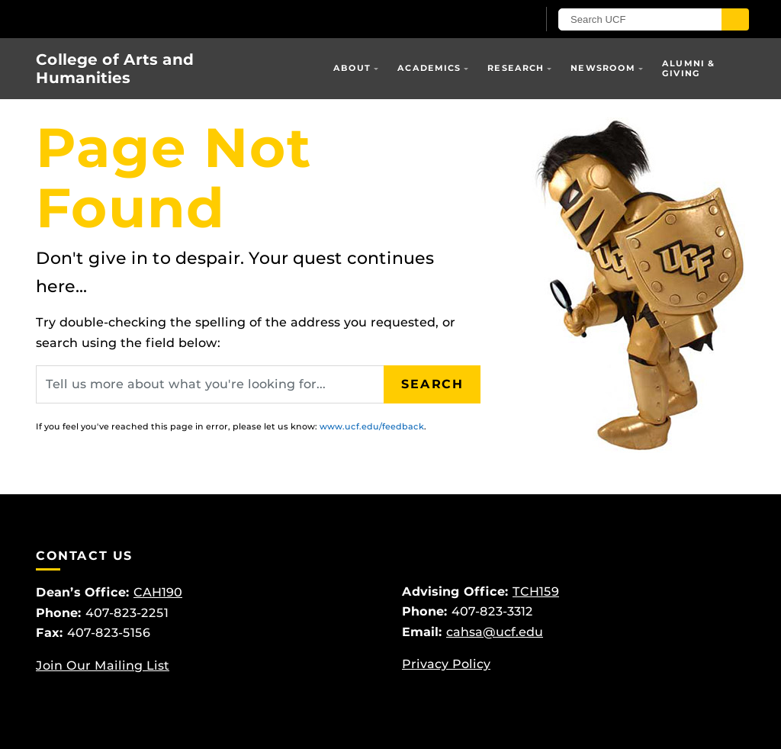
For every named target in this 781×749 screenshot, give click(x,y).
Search (432, 384)
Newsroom (602, 68)
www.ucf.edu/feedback (372, 426)
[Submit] (735, 19)
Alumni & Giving (688, 68)
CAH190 (157, 592)
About (352, 68)
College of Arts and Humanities (115, 68)
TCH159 (536, 591)
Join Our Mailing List (102, 665)
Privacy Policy (446, 664)
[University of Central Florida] (145, 19)
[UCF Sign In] (487, 20)
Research (515, 68)
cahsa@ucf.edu (494, 632)
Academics (429, 68)
